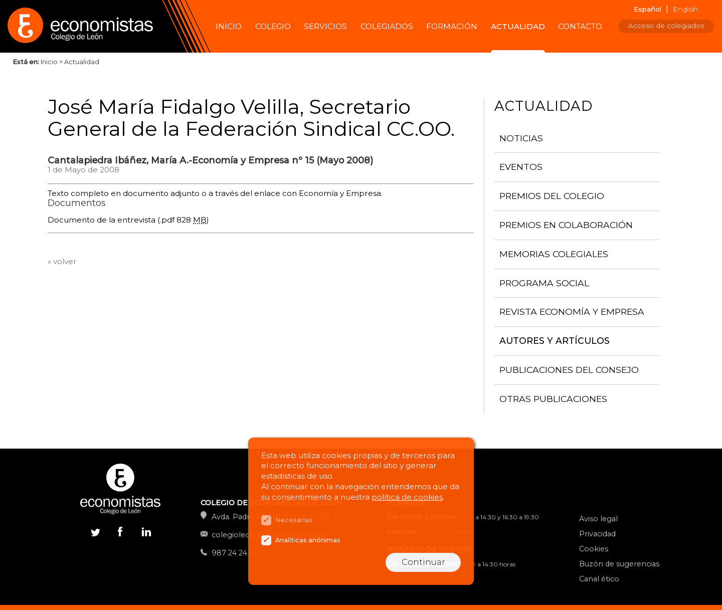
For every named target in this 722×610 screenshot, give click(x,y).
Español (647, 9)
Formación (451, 26)
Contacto (580, 26)
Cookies (593, 548)
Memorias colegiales (553, 254)
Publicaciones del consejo (569, 369)
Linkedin (145, 534)
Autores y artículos (554, 340)
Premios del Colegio (551, 195)
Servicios (325, 26)
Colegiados (386, 26)
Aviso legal (598, 518)
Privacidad (597, 533)
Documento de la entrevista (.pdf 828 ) (128, 220)
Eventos (521, 166)
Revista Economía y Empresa (571, 311)
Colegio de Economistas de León (85, 26)
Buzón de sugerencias (619, 563)
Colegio (273, 26)
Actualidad (518, 26)
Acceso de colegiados (666, 26)
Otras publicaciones (553, 398)
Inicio (229, 26)
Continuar (423, 562)
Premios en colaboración (566, 225)
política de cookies (407, 497)
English (685, 9)
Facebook (120, 531)
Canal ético (599, 578)
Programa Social (544, 283)
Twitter (95, 531)
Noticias (521, 138)
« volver (62, 261)
